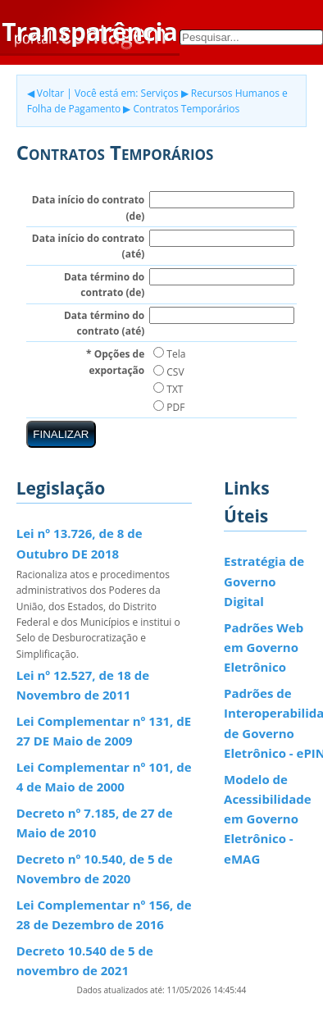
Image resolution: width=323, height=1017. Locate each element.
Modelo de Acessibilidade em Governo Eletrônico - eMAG (268, 819)
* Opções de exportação (115, 361)
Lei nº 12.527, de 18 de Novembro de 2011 (82, 685)
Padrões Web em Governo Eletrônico (263, 647)
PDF (168, 407)
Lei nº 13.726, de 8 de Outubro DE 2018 (79, 543)
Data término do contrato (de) (104, 284)
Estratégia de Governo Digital (264, 581)
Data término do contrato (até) (104, 323)
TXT (168, 389)
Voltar (50, 93)
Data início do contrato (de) (88, 207)
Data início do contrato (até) (88, 246)
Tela (169, 354)
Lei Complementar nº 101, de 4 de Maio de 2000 (104, 777)
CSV (168, 372)
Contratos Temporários (187, 109)
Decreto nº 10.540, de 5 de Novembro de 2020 (94, 869)
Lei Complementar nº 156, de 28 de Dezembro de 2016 (104, 914)
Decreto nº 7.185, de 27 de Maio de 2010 (94, 823)
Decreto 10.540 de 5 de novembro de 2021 (84, 960)
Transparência (90, 31)
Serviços (160, 93)
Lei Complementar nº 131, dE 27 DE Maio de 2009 (103, 731)
